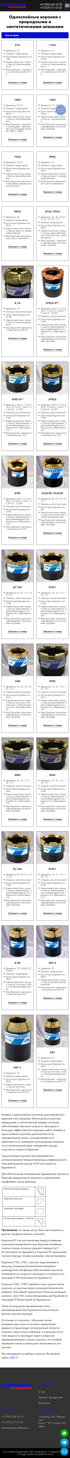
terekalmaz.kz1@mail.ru (15, 1428)
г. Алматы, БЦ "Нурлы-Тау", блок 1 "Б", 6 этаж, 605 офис (52, 1421)
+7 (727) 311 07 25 (51, 7)
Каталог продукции (50, 1397)
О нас (41, 1391)
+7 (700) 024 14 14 (51, 4)
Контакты (44, 1403)
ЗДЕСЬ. (13, 1357)
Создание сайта (57, 1451)
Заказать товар (17, 82)
